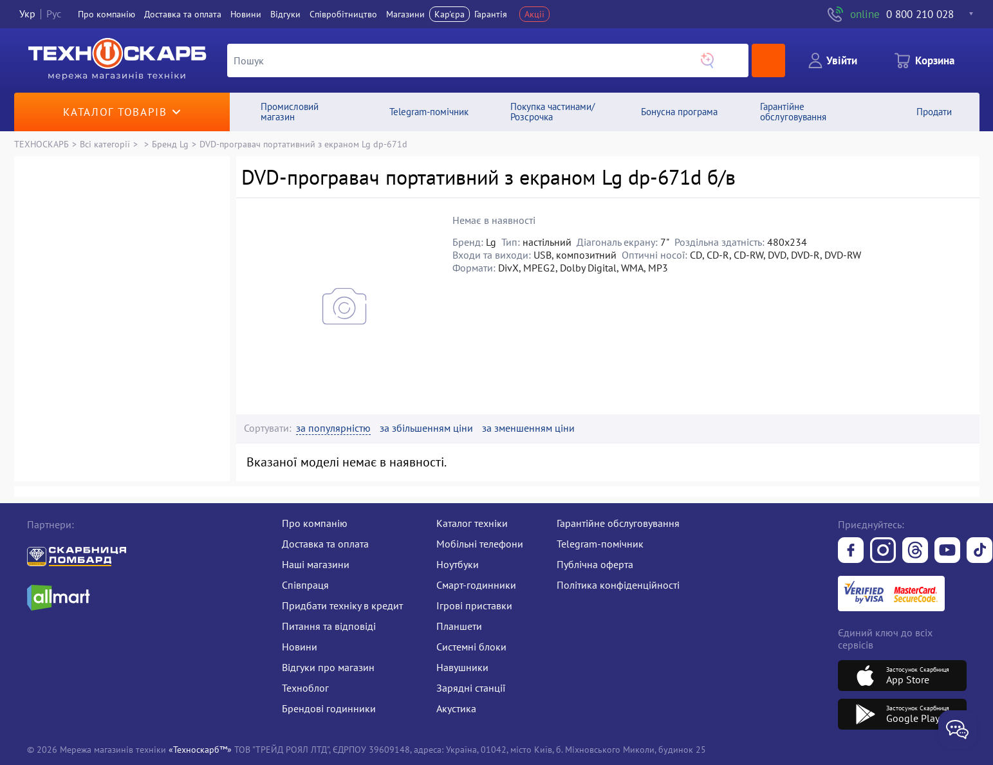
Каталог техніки (472, 523)
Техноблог (305, 687)
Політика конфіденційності (618, 584)
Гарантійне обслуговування (618, 523)
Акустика (456, 708)
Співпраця (305, 584)
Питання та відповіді (329, 626)
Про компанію (315, 523)
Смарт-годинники (476, 584)
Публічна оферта (595, 564)
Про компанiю (106, 14)
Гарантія (490, 14)
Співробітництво (343, 14)
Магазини (405, 14)
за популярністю (333, 428)
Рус (53, 14)
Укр (27, 14)
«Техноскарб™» (200, 749)
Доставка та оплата (182, 14)
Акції (534, 14)
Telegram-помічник (600, 543)
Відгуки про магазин (328, 667)
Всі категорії (105, 144)
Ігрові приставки (474, 605)
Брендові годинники (329, 708)
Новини (245, 14)
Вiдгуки (285, 14)
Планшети (459, 626)
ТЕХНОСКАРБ (41, 144)
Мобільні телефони (479, 543)
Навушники (462, 667)
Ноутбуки (457, 564)
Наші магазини (315, 564)
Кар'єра (449, 14)
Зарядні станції (470, 687)
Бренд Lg (170, 144)
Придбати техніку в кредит (342, 605)
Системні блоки (471, 646)
